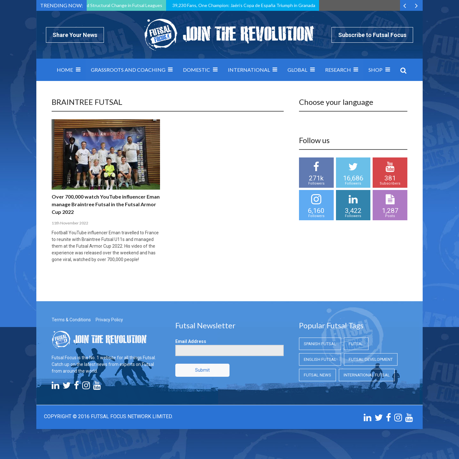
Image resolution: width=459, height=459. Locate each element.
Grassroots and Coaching (128, 70)
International (249, 70)
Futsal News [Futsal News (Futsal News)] (317, 375)
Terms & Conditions (71, 319)
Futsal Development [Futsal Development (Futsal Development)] (371, 359)
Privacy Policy (109, 319)
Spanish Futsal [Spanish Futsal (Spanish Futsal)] (320, 343)
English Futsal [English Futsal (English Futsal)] (320, 359)
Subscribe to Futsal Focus (372, 35)
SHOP (375, 70)
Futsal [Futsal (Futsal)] (356, 343)
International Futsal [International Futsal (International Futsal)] (367, 375)
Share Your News (75, 35)
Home (65, 70)
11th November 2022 (70, 223)
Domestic (196, 70)
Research (338, 70)
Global (297, 70)
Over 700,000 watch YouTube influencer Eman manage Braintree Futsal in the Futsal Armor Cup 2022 (106, 204)
